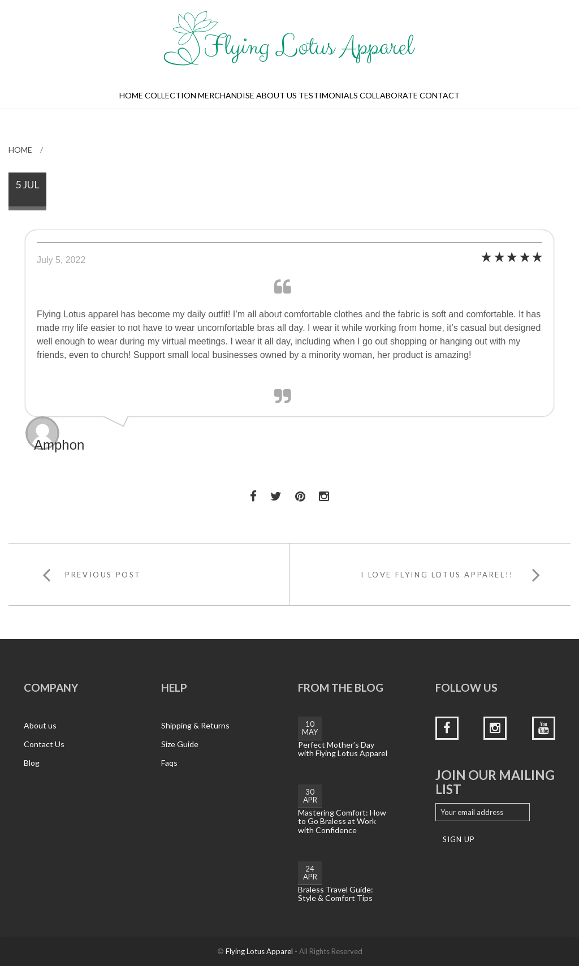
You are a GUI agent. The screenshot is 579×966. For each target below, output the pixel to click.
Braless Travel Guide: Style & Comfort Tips (335, 894)
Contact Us (44, 744)
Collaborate (389, 95)
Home (131, 95)
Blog (32, 762)
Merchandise (226, 95)
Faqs (169, 762)
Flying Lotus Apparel (259, 951)
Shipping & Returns (195, 725)
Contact (440, 95)
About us (276, 95)
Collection (170, 95)
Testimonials (328, 95)
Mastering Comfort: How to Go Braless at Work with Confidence (342, 821)
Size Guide (179, 744)
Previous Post (103, 574)
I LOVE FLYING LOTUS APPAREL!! (437, 574)
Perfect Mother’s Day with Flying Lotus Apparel (342, 749)
